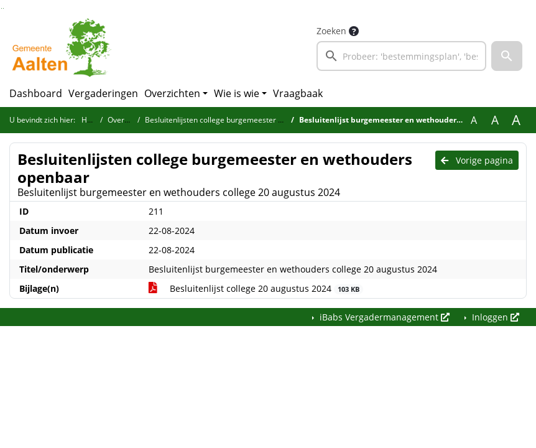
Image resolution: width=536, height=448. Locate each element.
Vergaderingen (103, 93)
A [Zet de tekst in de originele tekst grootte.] (474, 120)
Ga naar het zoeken (1, 8)
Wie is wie (236, 93)
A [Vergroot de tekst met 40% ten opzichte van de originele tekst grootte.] (516, 120)
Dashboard (35, 93)
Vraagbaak (298, 93)
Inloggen (494, 317)
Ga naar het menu (3, 8)
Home (92, 119)
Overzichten (172, 93)
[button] (506, 56)
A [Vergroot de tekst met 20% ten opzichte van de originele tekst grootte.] (495, 120)
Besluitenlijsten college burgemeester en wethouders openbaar (255, 119)
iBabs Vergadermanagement (383, 317)
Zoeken (331, 31)
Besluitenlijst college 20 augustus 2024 (256, 288)
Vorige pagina (477, 160)
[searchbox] (401, 56)
